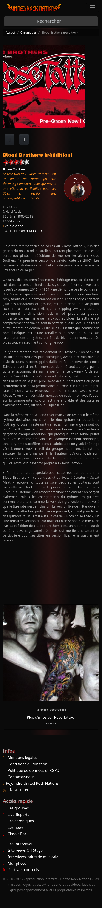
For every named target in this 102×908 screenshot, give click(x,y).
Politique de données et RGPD (34, 770)
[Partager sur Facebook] (9, 139)
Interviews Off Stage (23, 850)
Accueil (11, 32)
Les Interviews (17, 843)
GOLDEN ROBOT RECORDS (23, 231)
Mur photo (14, 863)
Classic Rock (15, 833)
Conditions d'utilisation (27, 764)
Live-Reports (16, 814)
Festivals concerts (21, 869)
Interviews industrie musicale (30, 856)
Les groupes (16, 808)
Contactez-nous (21, 776)
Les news (13, 827)
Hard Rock (51, 723)
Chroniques (28, 32)
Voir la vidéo (13, 226)
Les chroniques (18, 820)
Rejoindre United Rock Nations (32, 783)
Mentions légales (22, 757)
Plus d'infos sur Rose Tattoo (50, 717)
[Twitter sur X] (24, 139)
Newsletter (19, 789)
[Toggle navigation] (92, 7)
